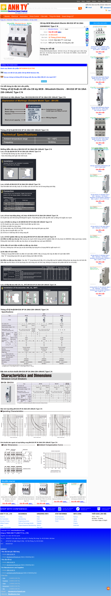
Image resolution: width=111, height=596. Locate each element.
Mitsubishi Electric (53, 29)
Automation (24, 16)
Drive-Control (34, 16)
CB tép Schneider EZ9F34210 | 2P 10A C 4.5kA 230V (100, 165)
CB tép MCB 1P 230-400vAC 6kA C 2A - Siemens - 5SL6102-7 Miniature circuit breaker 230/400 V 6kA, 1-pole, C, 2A (100, 287)
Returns (39, 525)
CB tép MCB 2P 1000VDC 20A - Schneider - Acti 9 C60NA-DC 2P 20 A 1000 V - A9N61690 (100, 48)
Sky (4, 589)
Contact (109, 1)
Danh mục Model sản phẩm (18, 68)
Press (103, 1)
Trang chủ (3, 20)
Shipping (39, 523)
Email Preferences (60, 519)
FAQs (38, 517)
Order (38, 519)
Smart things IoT (68, 16)
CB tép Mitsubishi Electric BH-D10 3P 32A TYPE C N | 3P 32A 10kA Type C (43, 499)
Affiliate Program (4, 523)
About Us (2, 517)
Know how (76, 525)
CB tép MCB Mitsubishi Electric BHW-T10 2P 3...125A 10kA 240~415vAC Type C (100, 78)
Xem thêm (44, 81)
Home (78, 1)
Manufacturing (22, 519)
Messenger (6, 586)
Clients (75, 521)
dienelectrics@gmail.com (13, 557)
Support (88, 1)
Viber (4, 583)
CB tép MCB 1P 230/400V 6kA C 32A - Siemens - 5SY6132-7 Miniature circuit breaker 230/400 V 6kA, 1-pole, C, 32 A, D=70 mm (100, 195)
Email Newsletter (59, 517)
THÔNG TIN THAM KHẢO (9, 65)
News (99, 1)
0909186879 (107, 7)
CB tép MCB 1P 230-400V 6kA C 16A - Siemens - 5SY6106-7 (100, 225)
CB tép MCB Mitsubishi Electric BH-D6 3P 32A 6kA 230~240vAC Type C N (26, 499)
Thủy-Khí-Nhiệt (54, 16)
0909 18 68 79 (11, 554)
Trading (20, 517)
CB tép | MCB (33, 20)
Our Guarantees (4, 519)
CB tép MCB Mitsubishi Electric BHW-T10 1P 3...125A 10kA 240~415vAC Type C (100, 108)
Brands (7, 16)
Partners (76, 517)
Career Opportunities (5, 527)
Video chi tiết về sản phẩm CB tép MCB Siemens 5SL (21, 73)
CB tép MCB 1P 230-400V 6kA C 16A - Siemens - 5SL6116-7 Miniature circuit (9, 499)
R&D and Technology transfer (26, 523)
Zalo (4, 578)
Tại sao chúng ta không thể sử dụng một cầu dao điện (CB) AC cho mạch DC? (30, 77)
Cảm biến (44, 16)
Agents (75, 519)
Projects (76, 523)
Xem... (100, 53)
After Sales (40, 527)
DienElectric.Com (14, 594)
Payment (39, 521)
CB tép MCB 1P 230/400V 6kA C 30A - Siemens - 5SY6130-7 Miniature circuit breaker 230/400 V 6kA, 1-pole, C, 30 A (100, 255)
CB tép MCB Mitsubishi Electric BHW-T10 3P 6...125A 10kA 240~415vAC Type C (100, 138)
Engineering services (24, 521)
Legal (1, 525)
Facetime (5, 581)
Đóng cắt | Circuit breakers (21, 20)
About (83, 1)
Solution (94, 1)
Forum (57, 521)
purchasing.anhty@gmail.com (15, 573)
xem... (59, 32)
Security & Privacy (4, 521)
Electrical (15, 16)
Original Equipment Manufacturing (27, 525)
